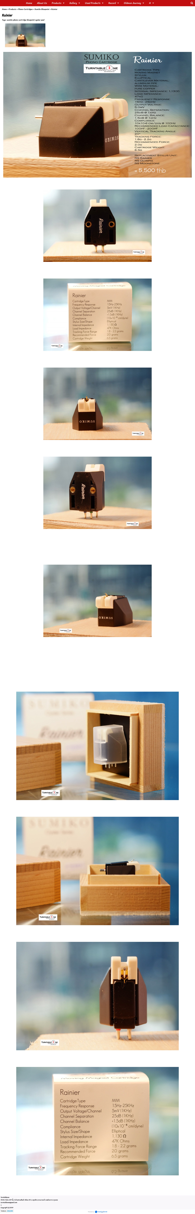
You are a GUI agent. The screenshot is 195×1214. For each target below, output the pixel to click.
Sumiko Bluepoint (42, 9)
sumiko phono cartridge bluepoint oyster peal (25, 20)
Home (4, 9)
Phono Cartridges (25, 9)
